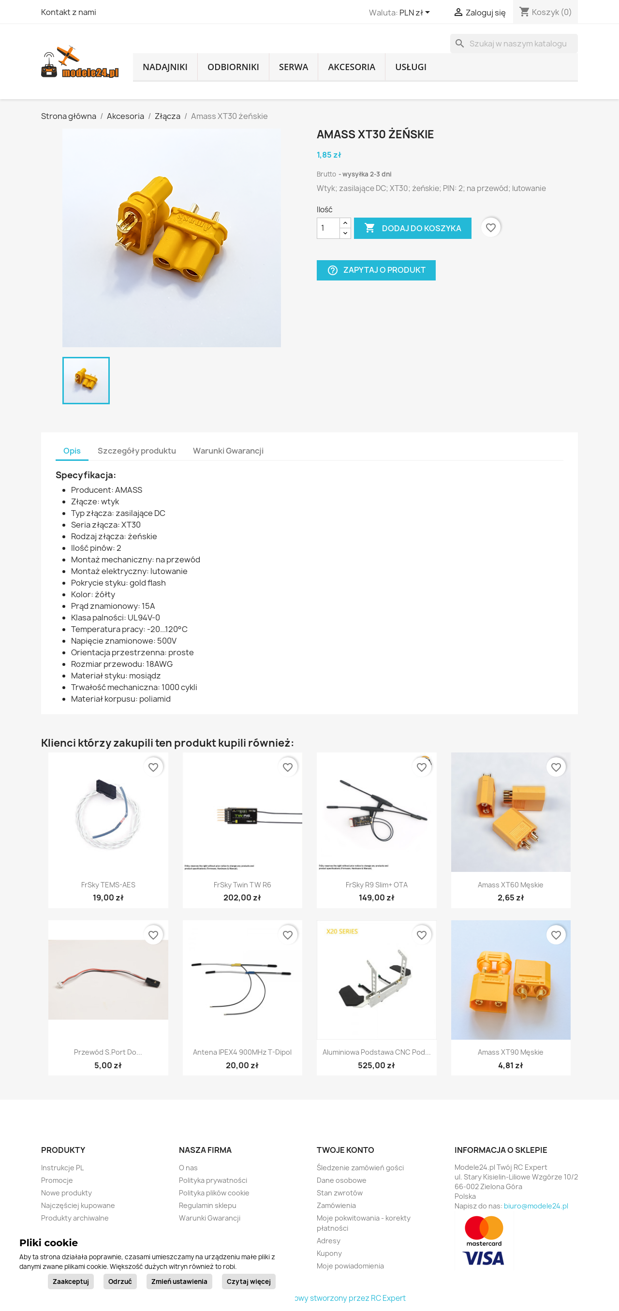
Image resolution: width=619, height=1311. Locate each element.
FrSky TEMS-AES (108, 884)
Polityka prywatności (213, 1180)
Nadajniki (165, 67)
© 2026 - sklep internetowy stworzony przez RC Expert (310, 1298)
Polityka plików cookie (214, 1192)
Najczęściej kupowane (78, 1205)
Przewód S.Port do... (108, 1052)
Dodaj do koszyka (412, 228)
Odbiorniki (233, 67)
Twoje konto (345, 1150)
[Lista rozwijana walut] (416, 13)
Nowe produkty (66, 1192)
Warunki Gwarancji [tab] (228, 450)
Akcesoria (351, 67)
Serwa (293, 67)
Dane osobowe (342, 1180)
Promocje (57, 1180)
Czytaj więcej (249, 1281)
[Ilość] (328, 228)
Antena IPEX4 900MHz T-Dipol (242, 1052)
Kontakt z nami (68, 12)
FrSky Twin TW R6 (242, 884)
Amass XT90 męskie (511, 1052)
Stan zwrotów (340, 1192)
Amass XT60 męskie (511, 884)
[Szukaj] (514, 43)
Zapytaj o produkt (376, 270)
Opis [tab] (72, 450)
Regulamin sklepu (207, 1205)
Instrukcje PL (62, 1167)
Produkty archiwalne (75, 1218)
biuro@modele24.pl (536, 1205)
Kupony (329, 1253)
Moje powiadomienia (350, 1265)
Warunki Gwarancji (209, 1218)
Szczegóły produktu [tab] (137, 450)
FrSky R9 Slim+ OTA (377, 884)
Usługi (411, 67)
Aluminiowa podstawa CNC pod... (377, 1052)
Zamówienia (336, 1205)
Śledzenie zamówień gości (360, 1167)
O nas (188, 1167)
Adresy (328, 1240)
